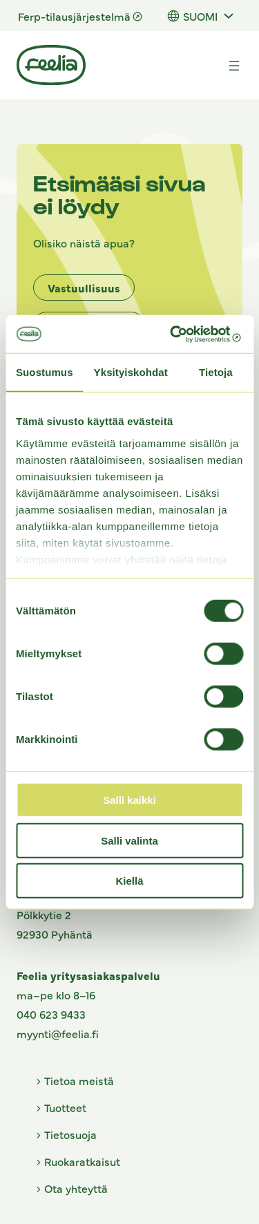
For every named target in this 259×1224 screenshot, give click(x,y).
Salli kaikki (129, 800)
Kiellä (129, 881)
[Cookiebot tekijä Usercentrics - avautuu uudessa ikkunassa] (184, 334)
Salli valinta (129, 840)
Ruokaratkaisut (82, 1161)
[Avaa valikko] (234, 65)
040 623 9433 (51, 1013)
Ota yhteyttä (76, 1188)
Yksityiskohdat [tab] (131, 372)
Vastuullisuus (84, 287)
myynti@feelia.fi (58, 1033)
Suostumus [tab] (44, 372)
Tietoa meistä (79, 1080)
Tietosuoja (70, 1134)
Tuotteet (65, 1107)
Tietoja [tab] (216, 372)
